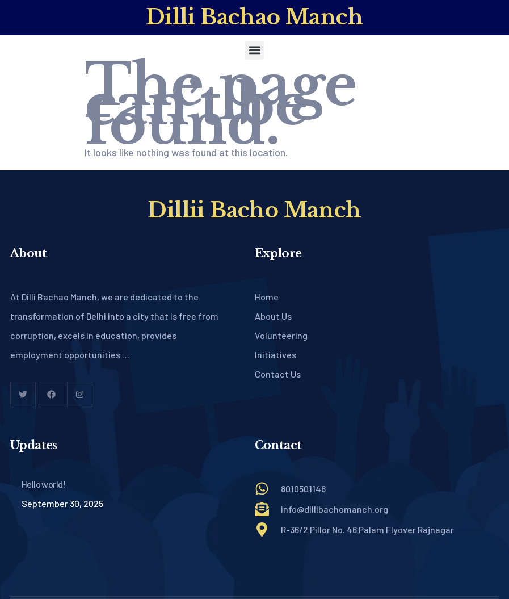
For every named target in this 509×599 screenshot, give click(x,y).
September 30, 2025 (62, 503)
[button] (254, 50)
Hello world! (44, 484)
